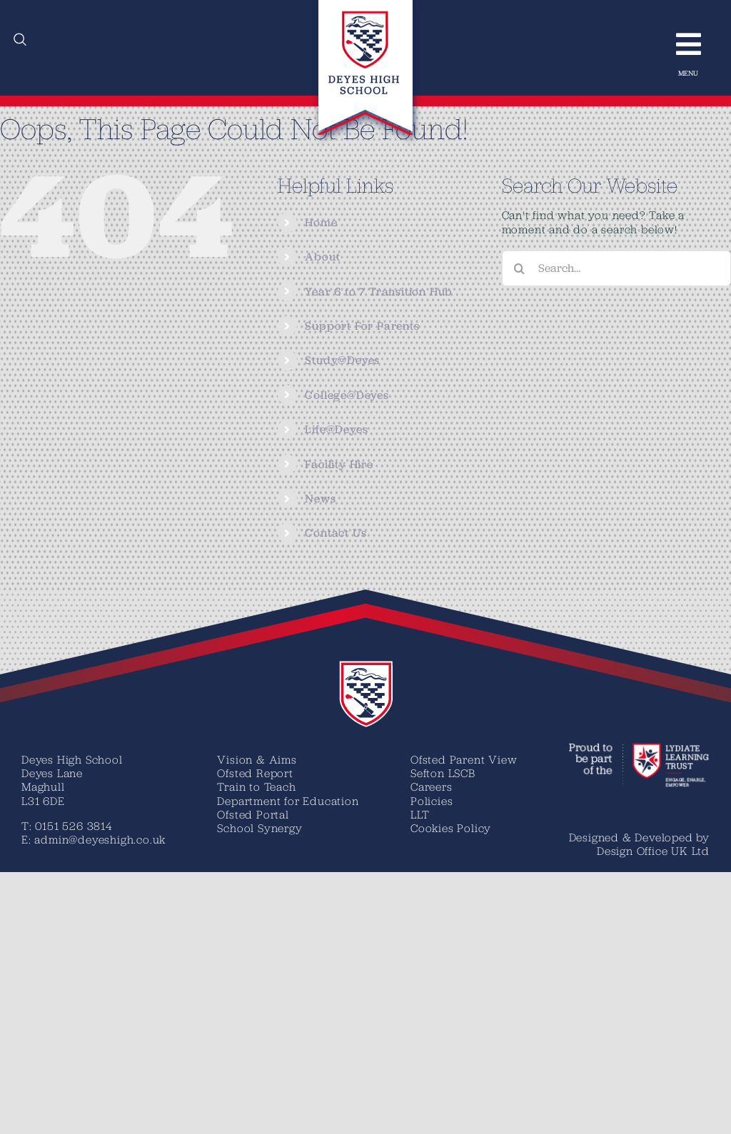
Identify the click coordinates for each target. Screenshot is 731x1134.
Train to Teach (256, 786)
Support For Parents (362, 325)
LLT (419, 814)
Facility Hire (339, 464)
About (322, 256)
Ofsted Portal (252, 814)
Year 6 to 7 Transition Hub (379, 291)
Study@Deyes (342, 360)
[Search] (520, 268)
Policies (431, 800)
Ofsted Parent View (463, 759)
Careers (431, 786)
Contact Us (335, 532)
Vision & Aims (256, 759)
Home (321, 222)
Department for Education (287, 800)
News (320, 498)
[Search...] (616, 268)
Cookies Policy (450, 827)
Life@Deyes (336, 429)
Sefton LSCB (442, 772)
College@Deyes (346, 395)
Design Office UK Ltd (653, 850)
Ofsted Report (255, 772)
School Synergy (259, 827)
